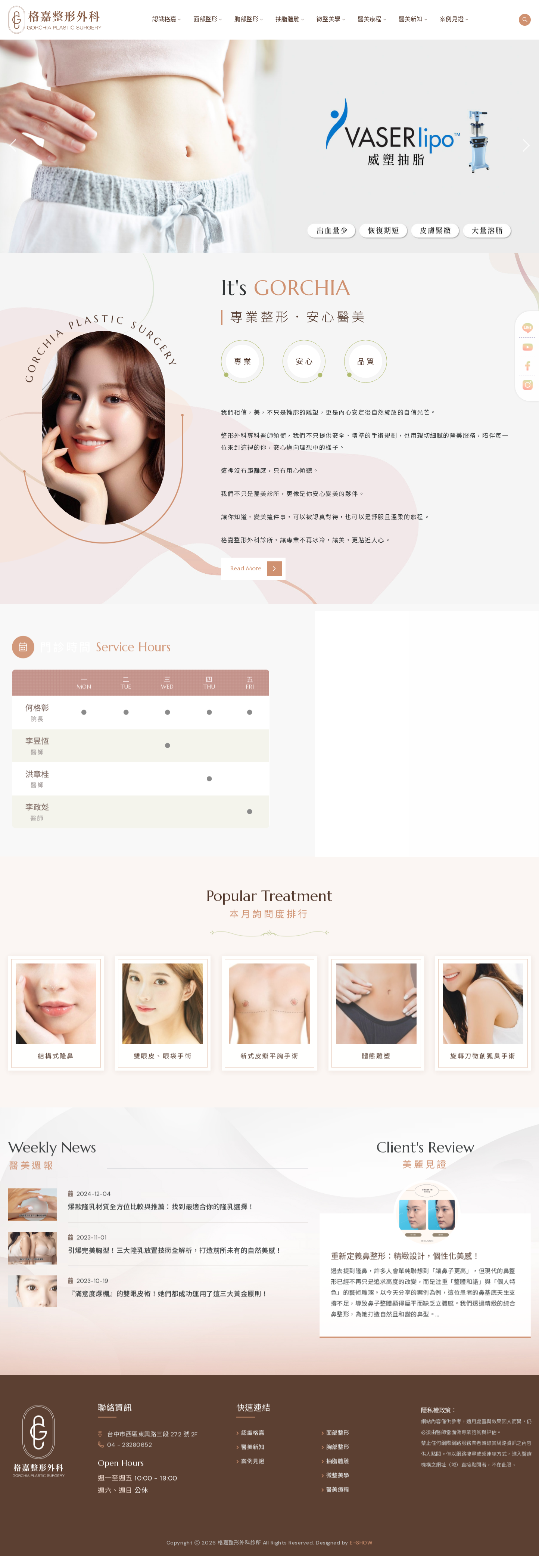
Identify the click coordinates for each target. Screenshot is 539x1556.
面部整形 (205, 19)
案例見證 (452, 19)
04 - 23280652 (125, 1450)
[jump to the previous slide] (13, 146)
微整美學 (328, 19)
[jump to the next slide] (526, 146)
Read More (256, 568)
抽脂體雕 (287, 19)
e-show (361, 1548)
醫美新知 (411, 19)
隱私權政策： (439, 1416)
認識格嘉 (164, 19)
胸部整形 (246, 19)
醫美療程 (369, 19)
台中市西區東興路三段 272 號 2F (148, 1440)
